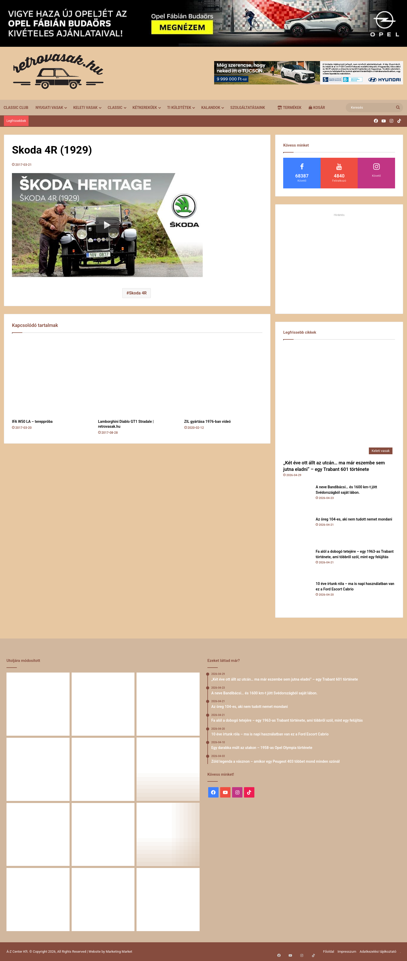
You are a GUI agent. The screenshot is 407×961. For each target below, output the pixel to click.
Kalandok (210, 108)
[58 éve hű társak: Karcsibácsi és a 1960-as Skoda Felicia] (38, 899)
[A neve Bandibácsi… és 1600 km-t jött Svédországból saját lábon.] (297, 498)
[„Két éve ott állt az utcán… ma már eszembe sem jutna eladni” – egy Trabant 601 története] (339, 401)
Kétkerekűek (145, 108)
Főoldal (328, 951)
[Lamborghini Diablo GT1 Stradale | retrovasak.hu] (137, 377)
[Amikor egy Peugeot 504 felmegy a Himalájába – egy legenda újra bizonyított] (168, 834)
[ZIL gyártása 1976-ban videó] (223, 377)
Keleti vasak (85, 108)
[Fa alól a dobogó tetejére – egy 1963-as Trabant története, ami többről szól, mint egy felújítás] (297, 563)
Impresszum (346, 951)
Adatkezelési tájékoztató (378, 951)
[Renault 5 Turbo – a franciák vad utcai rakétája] (168, 899)
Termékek (289, 108)
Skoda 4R (138, 293)
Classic (115, 108)
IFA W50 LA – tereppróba (32, 421)
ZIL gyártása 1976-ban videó (207, 421)
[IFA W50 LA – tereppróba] (51, 377)
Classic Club (16, 108)
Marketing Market (119, 951)
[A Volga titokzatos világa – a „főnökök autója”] (103, 899)
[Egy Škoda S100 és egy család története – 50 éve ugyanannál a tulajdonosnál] (103, 834)
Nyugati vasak (49, 108)
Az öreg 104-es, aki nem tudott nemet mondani (354, 519)
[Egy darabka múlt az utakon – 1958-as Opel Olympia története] (168, 769)
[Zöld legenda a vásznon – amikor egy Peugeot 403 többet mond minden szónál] (38, 834)
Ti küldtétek (179, 108)
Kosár (317, 108)
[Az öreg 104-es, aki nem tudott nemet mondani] (297, 531)
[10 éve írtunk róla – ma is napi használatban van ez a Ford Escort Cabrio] (297, 595)
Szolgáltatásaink (247, 108)
